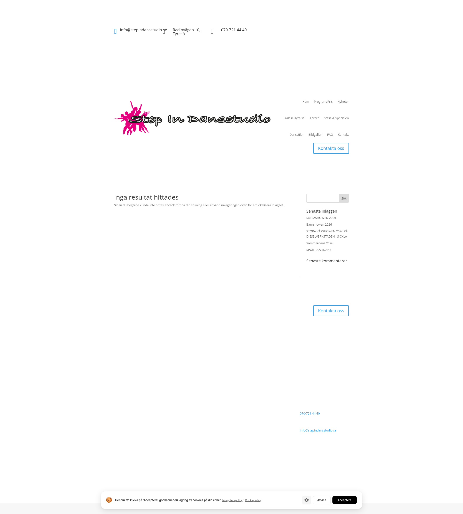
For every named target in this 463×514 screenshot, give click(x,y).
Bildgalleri (315, 134)
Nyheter (343, 101)
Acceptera (345, 500)
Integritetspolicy (232, 500)
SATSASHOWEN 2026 (321, 218)
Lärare (314, 118)
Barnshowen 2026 (319, 224)
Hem (305, 101)
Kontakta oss (331, 148)
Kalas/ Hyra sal (294, 118)
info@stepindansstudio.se (143, 29)
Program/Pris (323, 101)
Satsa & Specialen (336, 118)
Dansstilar (296, 134)
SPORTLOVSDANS (318, 250)
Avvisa (321, 500)
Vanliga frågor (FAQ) (271, 393)
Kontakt (343, 134)
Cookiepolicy (253, 500)
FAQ (330, 134)
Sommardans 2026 (319, 243)
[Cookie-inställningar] (306, 500)
